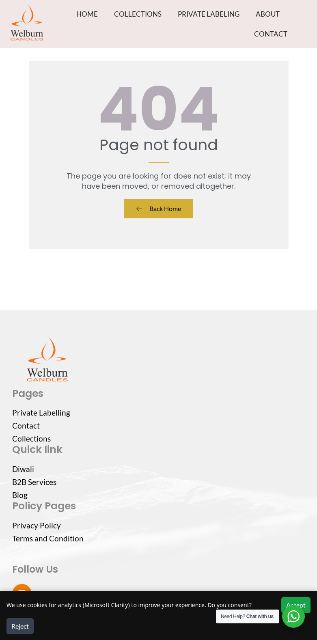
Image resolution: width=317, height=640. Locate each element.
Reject (20, 626)
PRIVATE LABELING (208, 14)
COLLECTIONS (138, 14)
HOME (87, 14)
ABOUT (268, 14)
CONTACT (270, 34)
